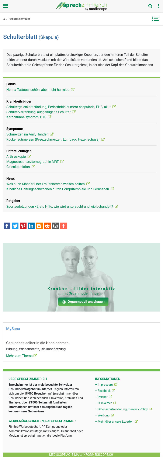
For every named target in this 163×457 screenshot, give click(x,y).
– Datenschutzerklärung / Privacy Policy (123, 409)
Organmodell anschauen (83, 302)
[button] (159, 6)
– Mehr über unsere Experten (116, 421)
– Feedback (105, 390)
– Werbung (104, 415)
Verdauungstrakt (20, 19)
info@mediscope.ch (98, 454)
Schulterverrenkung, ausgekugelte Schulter (41, 112)
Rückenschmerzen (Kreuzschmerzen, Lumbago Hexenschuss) (55, 139)
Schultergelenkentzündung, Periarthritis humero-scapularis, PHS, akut (61, 107)
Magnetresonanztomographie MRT (35, 162)
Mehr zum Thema (21, 356)
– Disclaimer (105, 403)
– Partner (103, 397)
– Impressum (106, 384)
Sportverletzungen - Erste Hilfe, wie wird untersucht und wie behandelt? (62, 207)
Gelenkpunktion (20, 167)
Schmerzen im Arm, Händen (29, 134)
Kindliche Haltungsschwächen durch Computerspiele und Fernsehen (60, 189)
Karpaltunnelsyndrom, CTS (28, 117)
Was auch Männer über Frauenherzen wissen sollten (48, 184)
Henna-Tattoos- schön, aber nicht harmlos (40, 90)
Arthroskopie (18, 157)
